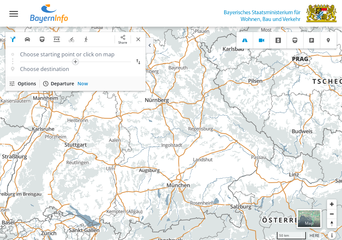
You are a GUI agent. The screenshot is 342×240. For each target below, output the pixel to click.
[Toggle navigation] (13, 14)
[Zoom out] (332, 214)
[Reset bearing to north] (332, 223)
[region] (171, 133)
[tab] (244, 40)
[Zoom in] (332, 204)
